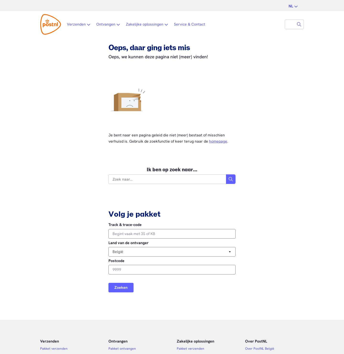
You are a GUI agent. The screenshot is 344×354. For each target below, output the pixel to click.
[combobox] (290, 24)
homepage (218, 141)
